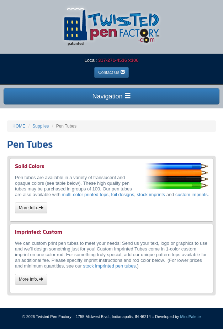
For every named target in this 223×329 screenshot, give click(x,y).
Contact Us (111, 72)
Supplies (40, 126)
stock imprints (151, 194)
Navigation (111, 96)
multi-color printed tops (85, 194)
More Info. (31, 207)
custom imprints (191, 194)
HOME (18, 126)
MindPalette (190, 316)
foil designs (122, 194)
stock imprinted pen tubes (109, 266)
